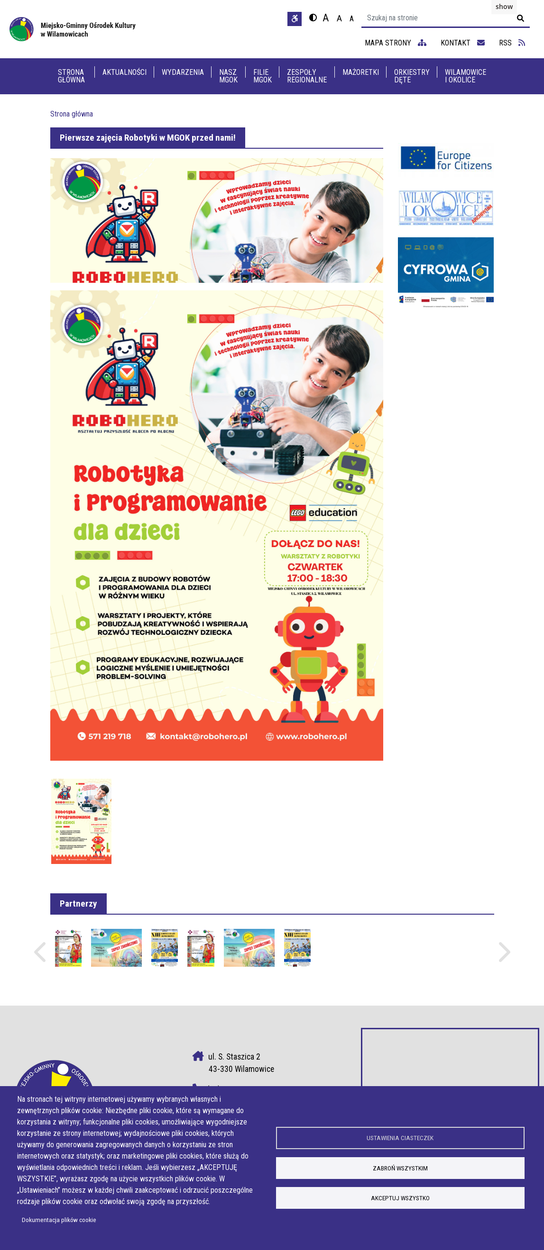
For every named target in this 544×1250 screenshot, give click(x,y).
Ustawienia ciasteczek (400, 1137)
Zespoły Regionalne (307, 76)
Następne (503, 956)
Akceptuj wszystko (400, 1199)
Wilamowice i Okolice (465, 76)
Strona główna (71, 76)
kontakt (463, 42)
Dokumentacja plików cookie (59, 1219)
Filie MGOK (262, 76)
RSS (512, 42)
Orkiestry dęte (412, 76)
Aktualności (124, 72)
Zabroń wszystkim (400, 1168)
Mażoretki (360, 72)
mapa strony (395, 42)
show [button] (504, 6)
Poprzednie (41, 956)
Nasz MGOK (228, 76)
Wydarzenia (183, 72)
